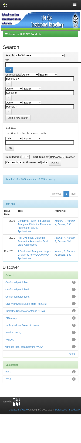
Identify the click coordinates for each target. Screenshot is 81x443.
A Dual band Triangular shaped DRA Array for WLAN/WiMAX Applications (34, 255)
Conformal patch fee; (16, 282)
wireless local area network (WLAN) (24, 346)
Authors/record (32, 162)
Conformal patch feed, (17, 296)
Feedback (74, 409)
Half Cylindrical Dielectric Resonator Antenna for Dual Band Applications (33, 241)
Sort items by (41, 157)
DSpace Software (18, 409)
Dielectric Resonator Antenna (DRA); (25, 311)
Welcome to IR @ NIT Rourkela (23, 34)
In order (70, 157)
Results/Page (13, 157)
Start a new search (18, 117)
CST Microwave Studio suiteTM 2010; (26, 303)
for (7, 59)
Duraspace (61, 409)
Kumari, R (60, 220)
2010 (8, 379)
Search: (9, 55)
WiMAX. (9, 339)
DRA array (11, 318)
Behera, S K (64, 224)
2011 (8, 372)
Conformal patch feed (17, 289)
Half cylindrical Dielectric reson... (23, 325)
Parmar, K (60, 237)
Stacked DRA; (13, 332)
